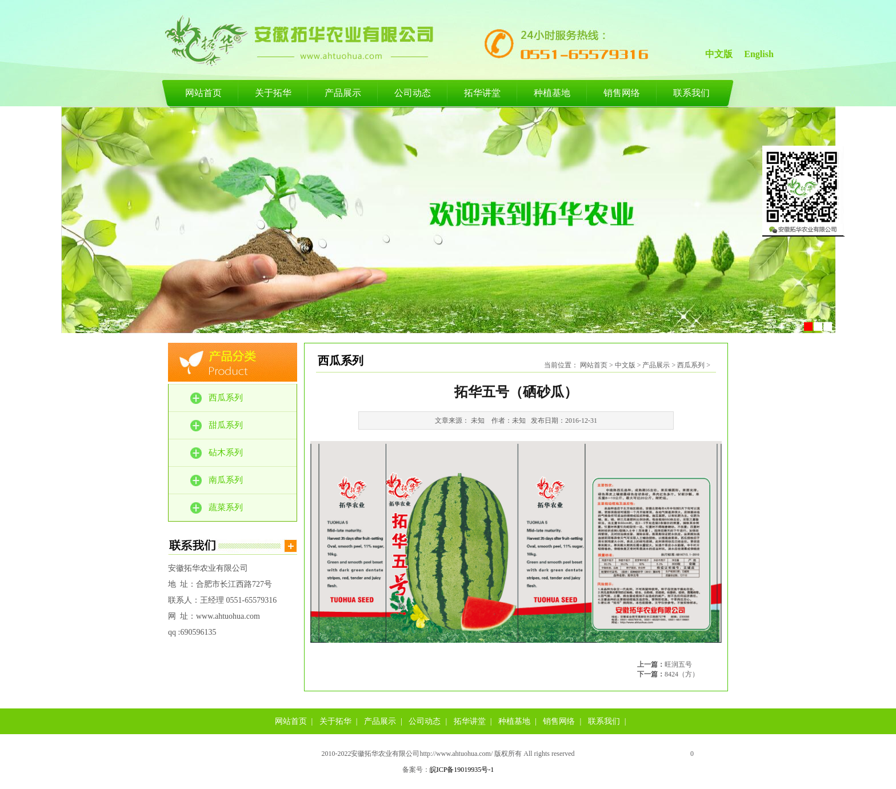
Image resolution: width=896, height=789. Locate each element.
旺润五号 (678, 664)
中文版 (719, 54)
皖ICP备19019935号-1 (462, 770)
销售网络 (621, 93)
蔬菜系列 (226, 507)
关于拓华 (273, 93)
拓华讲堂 (482, 93)
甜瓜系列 (226, 425)
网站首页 (203, 93)
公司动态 (412, 93)
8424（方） (682, 674)
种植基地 (552, 93)
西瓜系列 (226, 397)
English (759, 54)
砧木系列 (226, 452)
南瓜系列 (226, 479)
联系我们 (691, 93)
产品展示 (343, 93)
